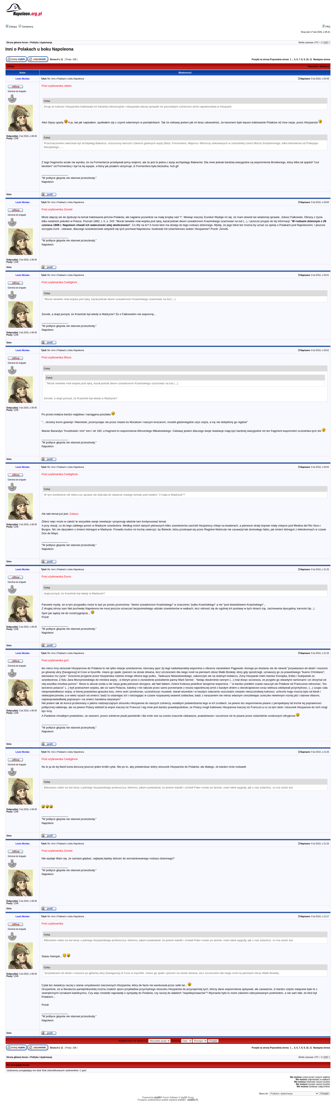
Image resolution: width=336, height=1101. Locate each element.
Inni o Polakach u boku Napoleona (39, 49)
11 (311, 59)
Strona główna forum (17, 42)
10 (307, 59)
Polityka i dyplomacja (41, 42)
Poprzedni (313, 66)
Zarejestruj (26, 26)
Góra (8, 194)
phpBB (157, 1097)
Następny (324, 66)
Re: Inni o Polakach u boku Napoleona (65, 79)
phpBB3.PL (193, 1100)
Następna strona (321, 59)
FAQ (326, 26)
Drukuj (10, 66)
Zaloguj (11, 26)
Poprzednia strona (279, 59)
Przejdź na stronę (261, 59)
